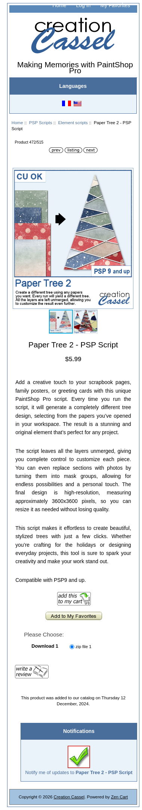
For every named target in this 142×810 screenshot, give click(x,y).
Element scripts (73, 122)
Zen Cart (119, 796)
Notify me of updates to (79, 760)
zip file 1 (83, 646)
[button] (127, 175)
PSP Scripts (40, 122)
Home (59, 5)
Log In (83, 5)
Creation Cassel (69, 796)
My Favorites (115, 5)
